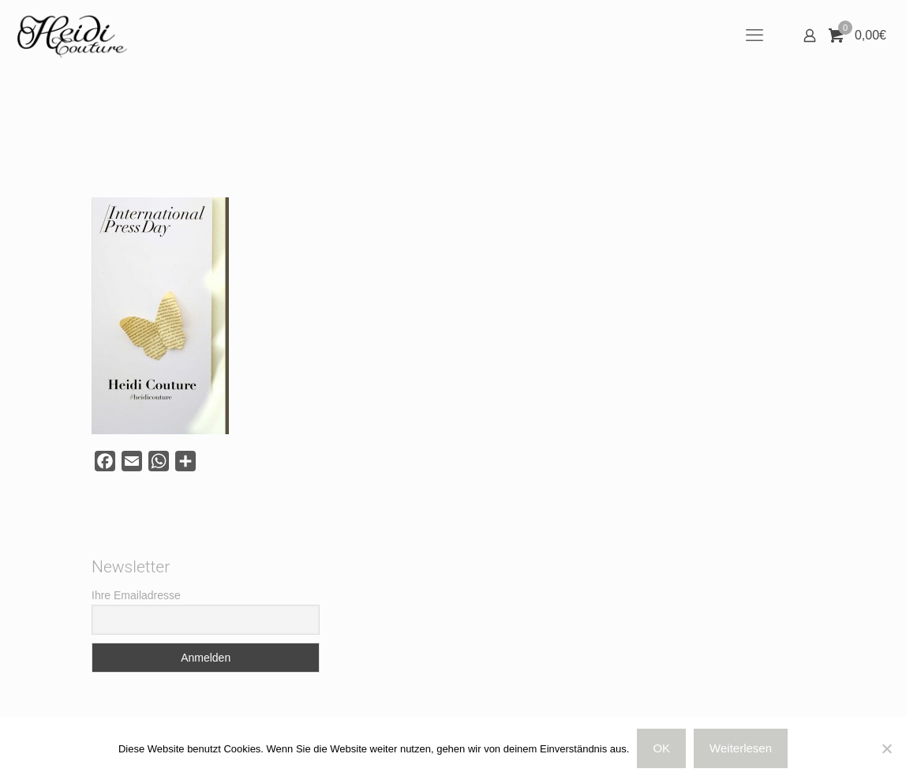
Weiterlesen (740, 748)
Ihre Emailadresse (136, 595)
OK (661, 748)
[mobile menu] (754, 35)
